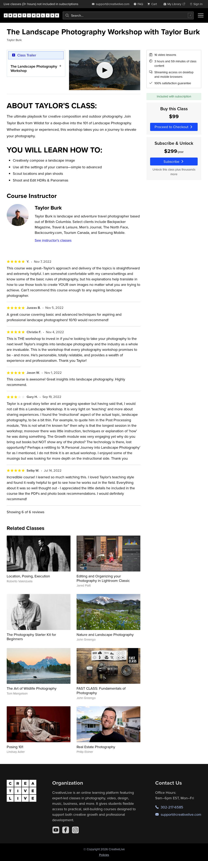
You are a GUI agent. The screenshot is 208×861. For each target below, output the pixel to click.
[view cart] (153, 4)
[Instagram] (75, 830)
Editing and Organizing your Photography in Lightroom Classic (103, 578)
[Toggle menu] (200, 15)
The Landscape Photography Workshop (34, 68)
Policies (104, 855)
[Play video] (104, 70)
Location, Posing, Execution (28, 576)
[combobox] (128, 15)
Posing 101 (15, 746)
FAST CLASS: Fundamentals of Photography (101, 690)
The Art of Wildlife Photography (31, 688)
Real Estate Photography (96, 746)
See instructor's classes (53, 240)
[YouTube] (56, 830)
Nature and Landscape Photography (105, 634)
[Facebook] (65, 830)
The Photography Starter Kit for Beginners (31, 637)
